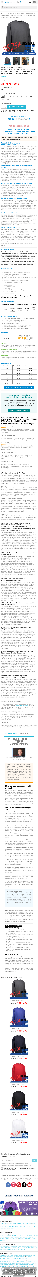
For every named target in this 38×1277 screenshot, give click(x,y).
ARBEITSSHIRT (22, 1260)
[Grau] (2, 90)
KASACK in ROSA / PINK (16, 1237)
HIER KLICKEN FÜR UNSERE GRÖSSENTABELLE (19, 387)
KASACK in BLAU (15, 1235)
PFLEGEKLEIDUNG (13, 1264)
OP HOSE (31, 1264)
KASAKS (6, 1225)
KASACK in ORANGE (5, 1235)
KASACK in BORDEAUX (24, 1238)
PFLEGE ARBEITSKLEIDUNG (29, 1263)
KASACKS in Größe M (27, 1246)
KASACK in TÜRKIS (4, 1238)
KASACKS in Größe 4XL (8, 1249)
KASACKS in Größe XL (10, 1247)
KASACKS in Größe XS (5, 1246)
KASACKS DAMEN (26, 1223)
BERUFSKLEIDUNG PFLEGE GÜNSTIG (24, 1266)
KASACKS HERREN (9, 1226)
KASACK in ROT (22, 1234)
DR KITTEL (28, 1256)
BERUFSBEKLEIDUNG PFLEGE (7, 1256)
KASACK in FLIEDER (28, 1237)
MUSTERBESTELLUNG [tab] (11, 733)
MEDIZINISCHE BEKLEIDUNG (7, 1266)
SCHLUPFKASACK (25, 1225)
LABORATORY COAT (32, 1260)
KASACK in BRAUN (5, 1237)
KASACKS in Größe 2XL (22, 1247)
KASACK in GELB (33, 1235)
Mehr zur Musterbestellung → (19, 410)
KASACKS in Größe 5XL (19, 1249)
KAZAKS (29, 1226)
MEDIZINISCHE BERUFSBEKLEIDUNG (9, 1255)
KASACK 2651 (18, 1226)
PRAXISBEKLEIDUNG (24, 1258)
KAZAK (24, 1226)
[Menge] (3, 107)
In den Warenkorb (16, 107)
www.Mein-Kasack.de (22, 706)
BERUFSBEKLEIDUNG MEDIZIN (27, 1255)
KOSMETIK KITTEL (23, 1264)
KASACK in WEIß (4, 1234)
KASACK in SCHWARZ (32, 1234)
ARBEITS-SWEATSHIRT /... (19, 1001)
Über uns (2, 1223)
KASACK (13, 1223)
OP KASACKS (17, 1225)
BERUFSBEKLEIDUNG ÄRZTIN (16, 1261)
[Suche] (19, 7)
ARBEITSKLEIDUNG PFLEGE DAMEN (9, 1260)
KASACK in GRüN (24, 1235)
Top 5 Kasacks (8, 1223)
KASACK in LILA (14, 1238)
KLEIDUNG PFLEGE (20, 1256)
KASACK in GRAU (13, 1234)
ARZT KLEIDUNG (4, 1261)
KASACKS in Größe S (16, 1246)
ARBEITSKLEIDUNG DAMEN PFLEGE (9, 1258)
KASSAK (11, 1225)
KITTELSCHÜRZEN (9, 1228)
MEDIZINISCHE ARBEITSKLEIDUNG (12, 1263)
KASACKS (18, 1223)
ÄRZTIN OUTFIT (4, 1264)
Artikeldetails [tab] (24, 733)
